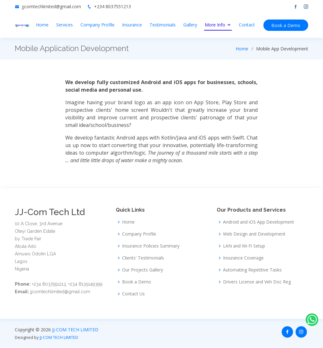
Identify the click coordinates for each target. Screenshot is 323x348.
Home (42, 25)
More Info (215, 25)
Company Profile (97, 25)
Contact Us (133, 294)
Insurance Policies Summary (150, 246)
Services (64, 25)
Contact (247, 25)
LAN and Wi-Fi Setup (244, 246)
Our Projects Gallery (142, 270)
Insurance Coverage (243, 258)
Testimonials (163, 25)
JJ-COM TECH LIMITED (75, 330)
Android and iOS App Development (258, 222)
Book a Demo (285, 25)
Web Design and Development (254, 234)
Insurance (132, 25)
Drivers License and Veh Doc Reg (257, 282)
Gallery (190, 25)
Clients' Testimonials (143, 258)
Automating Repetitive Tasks (252, 270)
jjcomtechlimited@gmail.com (51, 6)
